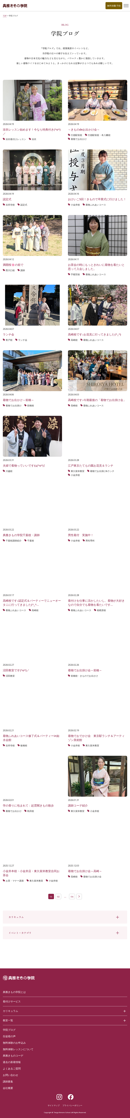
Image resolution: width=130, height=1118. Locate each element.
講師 (22, 270)
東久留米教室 (77, 471)
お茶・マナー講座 (15, 880)
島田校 (30, 811)
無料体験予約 (114, 5)
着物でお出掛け (14, 405)
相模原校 (101, 610)
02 (58, 896)
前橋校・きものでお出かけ (84, 675)
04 (72, 896)
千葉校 (30, 540)
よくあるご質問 (12, 1068)
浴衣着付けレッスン (16, 139)
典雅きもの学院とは (14, 992)
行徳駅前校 (76, 135)
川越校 (9, 471)
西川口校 (10, 270)
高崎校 (74, 340)
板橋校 (23, 745)
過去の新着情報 (12, 1062)
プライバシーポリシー (72, 1105)
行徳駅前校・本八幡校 (99, 135)
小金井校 (75, 204)
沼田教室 (10, 675)
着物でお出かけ (79, 139)
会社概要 (8, 1088)
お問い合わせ (10, 1075)
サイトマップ (54, 1105)
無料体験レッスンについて (18, 1049)
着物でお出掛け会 (92, 876)
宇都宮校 (75, 274)
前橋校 (30, 405)
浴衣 (34, 139)
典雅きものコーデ (13, 1055)
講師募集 (8, 1081)
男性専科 (90, 540)
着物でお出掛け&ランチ (102, 471)
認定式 (23, 204)
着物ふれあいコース (96, 204)
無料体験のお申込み (14, 1042)
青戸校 (9, 340)
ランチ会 (22, 340)
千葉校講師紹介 (14, 540)
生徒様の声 (9, 1036)
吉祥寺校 (10, 204)
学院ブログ (9, 1029)
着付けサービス (12, 1001)
